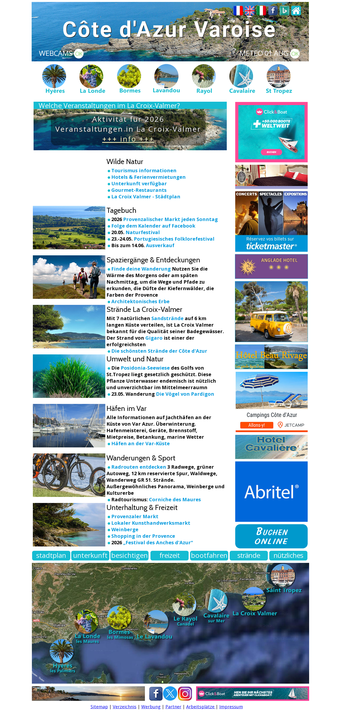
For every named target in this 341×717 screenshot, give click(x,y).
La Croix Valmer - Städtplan (145, 196)
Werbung (151, 707)
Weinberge (124, 529)
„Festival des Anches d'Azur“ (158, 542)
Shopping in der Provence (143, 536)
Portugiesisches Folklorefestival (174, 239)
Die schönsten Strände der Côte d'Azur (159, 351)
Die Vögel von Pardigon (184, 394)
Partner (173, 707)
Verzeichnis (124, 707)
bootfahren (209, 555)
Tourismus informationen (144, 170)
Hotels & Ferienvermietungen (148, 177)
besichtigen (129, 555)
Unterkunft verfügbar (139, 183)
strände (248, 555)
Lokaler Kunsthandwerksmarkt (150, 523)
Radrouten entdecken (138, 467)
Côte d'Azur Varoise (169, 29)
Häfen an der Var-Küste (140, 443)
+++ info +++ (128, 139)
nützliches (288, 555)
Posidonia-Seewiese (145, 368)
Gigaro (154, 338)
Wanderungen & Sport (141, 457)
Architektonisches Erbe (138, 301)
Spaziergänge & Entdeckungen (153, 259)
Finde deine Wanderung (141, 268)
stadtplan (51, 555)
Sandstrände (167, 318)
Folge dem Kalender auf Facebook (153, 225)
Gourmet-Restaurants (139, 190)
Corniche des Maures (174, 499)
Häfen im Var (127, 408)
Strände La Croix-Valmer (144, 309)
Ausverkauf (160, 245)
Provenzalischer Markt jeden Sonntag (170, 219)
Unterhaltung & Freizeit (142, 507)
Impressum (231, 707)
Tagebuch (121, 210)
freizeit (169, 555)
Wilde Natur (125, 161)
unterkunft (90, 555)
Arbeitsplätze (201, 707)
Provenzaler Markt (134, 516)
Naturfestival (143, 232)
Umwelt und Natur (135, 358)
